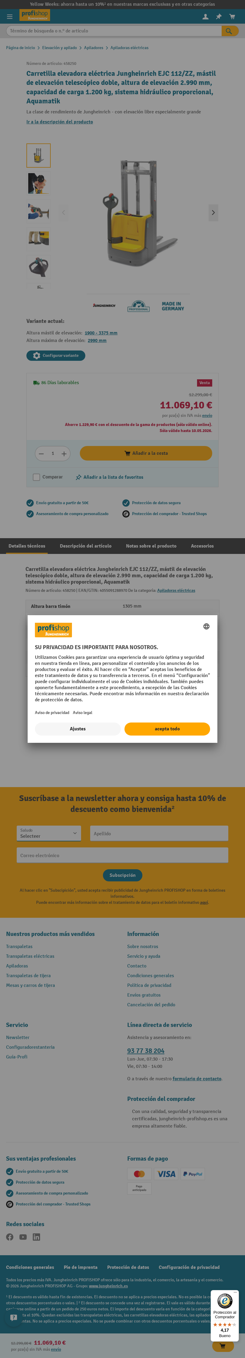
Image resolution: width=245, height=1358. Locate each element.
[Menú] (235, 1293)
